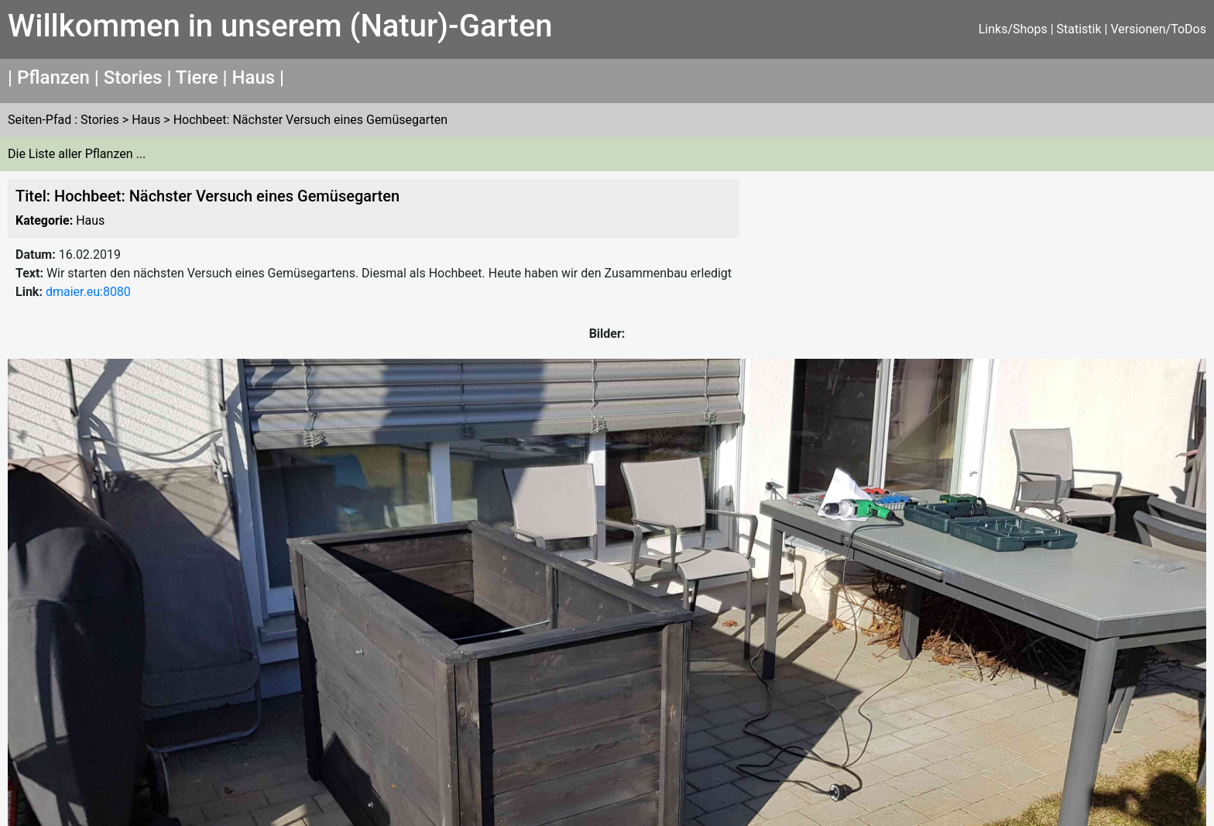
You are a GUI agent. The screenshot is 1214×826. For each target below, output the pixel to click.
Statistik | (1084, 29)
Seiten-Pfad (39, 119)
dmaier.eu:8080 (88, 291)
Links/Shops (1013, 29)
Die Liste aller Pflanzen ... (77, 153)
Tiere (197, 77)
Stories (133, 77)
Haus (253, 77)
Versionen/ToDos (1158, 29)
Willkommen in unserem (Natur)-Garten (280, 26)
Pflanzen (53, 77)
